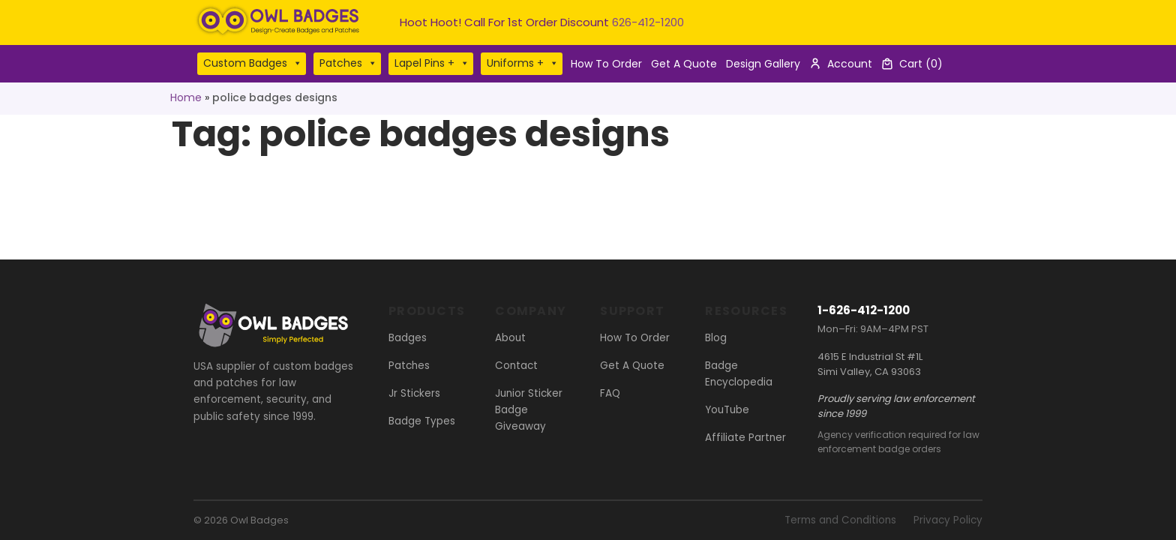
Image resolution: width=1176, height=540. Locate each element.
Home (186, 97)
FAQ (610, 393)
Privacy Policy (948, 520)
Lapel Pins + (432, 63)
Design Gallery (763, 63)
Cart (921, 63)
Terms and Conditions (840, 520)
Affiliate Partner (745, 437)
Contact (516, 365)
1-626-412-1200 (864, 310)
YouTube (727, 410)
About (510, 338)
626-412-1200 (648, 22)
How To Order (606, 63)
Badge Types (421, 421)
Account (849, 63)
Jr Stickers (414, 393)
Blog (716, 338)
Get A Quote (684, 63)
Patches (348, 63)
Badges (407, 338)
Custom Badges (252, 63)
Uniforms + (523, 63)
